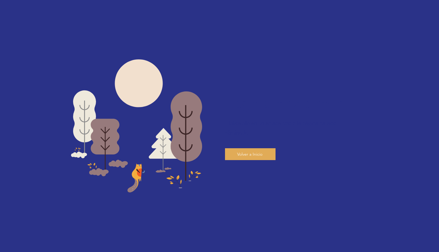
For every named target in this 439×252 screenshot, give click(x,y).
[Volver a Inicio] (250, 154)
